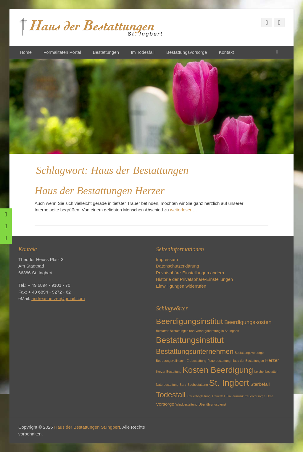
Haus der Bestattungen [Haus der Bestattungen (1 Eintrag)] (248, 360)
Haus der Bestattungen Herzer (100, 191)
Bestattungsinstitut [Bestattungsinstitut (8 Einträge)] (190, 340)
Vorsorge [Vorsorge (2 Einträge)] (165, 403)
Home (26, 52)
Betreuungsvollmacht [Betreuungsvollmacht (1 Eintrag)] (171, 360)
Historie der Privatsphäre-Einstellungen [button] (194, 279)
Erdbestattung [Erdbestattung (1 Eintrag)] (196, 360)
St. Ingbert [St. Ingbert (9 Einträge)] (229, 383)
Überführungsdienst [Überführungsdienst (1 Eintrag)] (212, 404)
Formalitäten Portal (62, 52)
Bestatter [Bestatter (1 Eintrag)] (162, 331)
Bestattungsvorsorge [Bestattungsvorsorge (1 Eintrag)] (249, 352)
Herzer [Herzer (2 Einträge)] (272, 360)
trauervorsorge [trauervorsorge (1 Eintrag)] (255, 396)
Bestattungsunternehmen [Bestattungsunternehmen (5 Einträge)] (194, 351)
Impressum (167, 259)
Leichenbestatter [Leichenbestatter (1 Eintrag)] (266, 371)
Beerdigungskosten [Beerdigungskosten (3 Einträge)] (248, 322)
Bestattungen (106, 52)
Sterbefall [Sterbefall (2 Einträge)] (260, 384)
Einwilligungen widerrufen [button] (181, 286)
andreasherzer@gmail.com (58, 298)
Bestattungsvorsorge (186, 52)
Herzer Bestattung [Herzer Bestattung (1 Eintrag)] (168, 371)
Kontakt (226, 52)
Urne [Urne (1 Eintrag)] (270, 396)
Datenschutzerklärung (177, 265)
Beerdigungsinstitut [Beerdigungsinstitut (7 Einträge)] (189, 321)
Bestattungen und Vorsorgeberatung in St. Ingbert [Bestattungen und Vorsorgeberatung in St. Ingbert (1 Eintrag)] (204, 331)
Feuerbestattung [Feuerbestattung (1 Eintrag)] (219, 360)
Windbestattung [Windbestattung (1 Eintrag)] (186, 404)
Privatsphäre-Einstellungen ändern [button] (190, 272)
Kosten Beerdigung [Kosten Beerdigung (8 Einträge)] (218, 370)
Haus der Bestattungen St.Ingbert (87, 427)
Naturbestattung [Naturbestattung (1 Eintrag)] (167, 384)
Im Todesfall (142, 52)
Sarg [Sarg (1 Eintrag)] (183, 384)
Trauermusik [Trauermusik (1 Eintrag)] (235, 396)
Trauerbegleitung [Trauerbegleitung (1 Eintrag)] (198, 396)
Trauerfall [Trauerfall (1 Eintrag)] (218, 396)
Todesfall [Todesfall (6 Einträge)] (171, 395)
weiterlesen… (183, 209)
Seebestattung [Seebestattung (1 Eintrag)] (198, 384)
